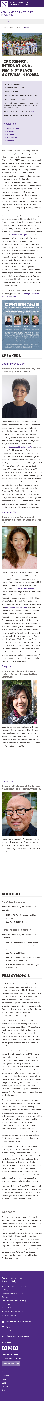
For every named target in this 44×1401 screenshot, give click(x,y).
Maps (4, 1383)
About (11, 27)
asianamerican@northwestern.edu (17, 1336)
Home (4, 27)
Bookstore (6, 1372)
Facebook (4, 1348)
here (32, 111)
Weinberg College (27, 4)
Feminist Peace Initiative (16, 607)
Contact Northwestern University (14, 1301)
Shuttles (5, 1390)
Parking (5, 1386)
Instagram (10, 1348)
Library (4, 1379)
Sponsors (10, 141)
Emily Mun (11, 297)
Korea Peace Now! (26, 589)
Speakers (10, 131)
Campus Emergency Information (14, 1293)
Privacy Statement (9, 1308)
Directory (5, 1375)
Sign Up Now (8, 1363)
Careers (5, 1297)
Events (18, 27)
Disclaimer (6, 1304)
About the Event (13, 128)
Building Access (8, 1290)
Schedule (10, 134)
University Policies (9, 1315)
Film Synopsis (12, 138)
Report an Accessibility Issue (12, 1311)
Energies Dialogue (19, 235)
